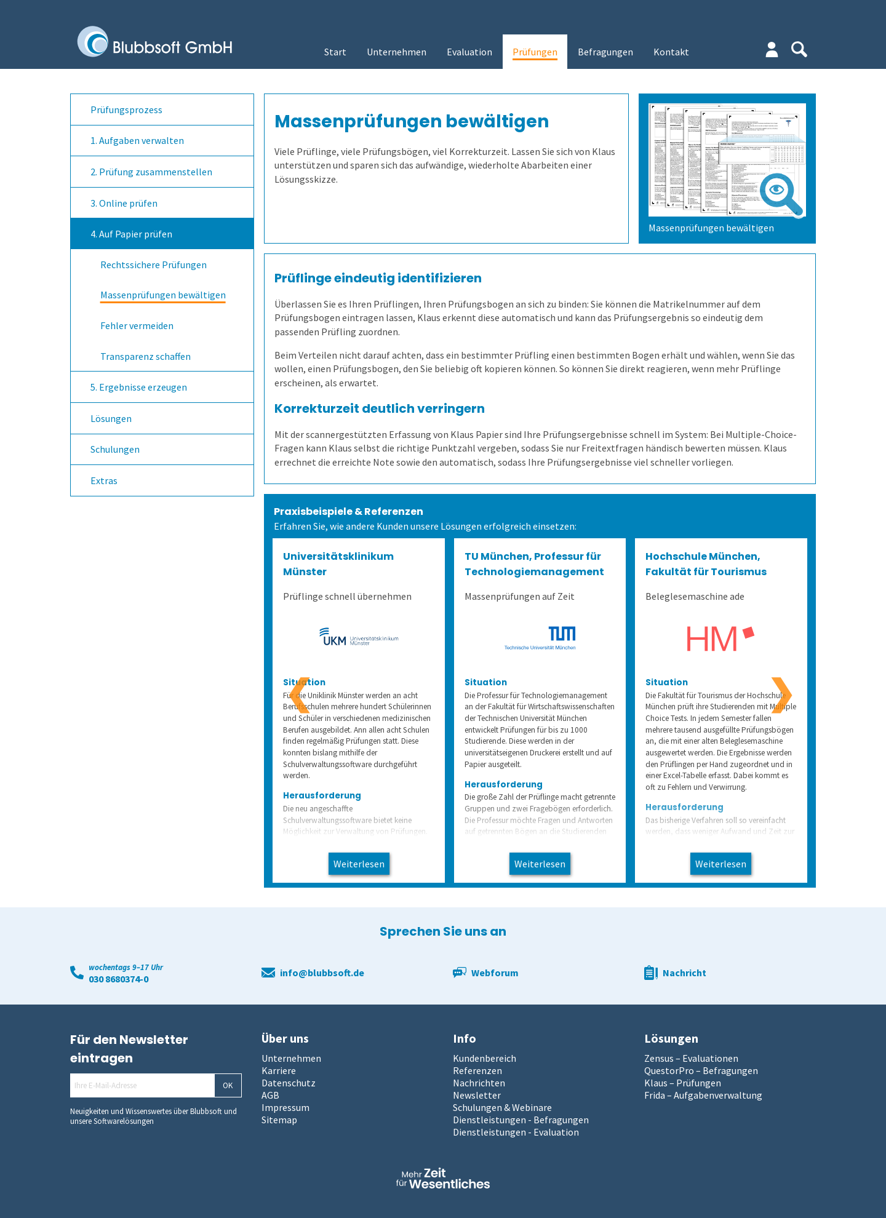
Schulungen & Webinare (502, 1107)
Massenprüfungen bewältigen (163, 295)
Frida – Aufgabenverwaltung (703, 1095)
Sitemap (279, 1119)
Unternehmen (396, 52)
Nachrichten (479, 1083)
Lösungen (111, 418)
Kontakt (671, 52)
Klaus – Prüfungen (682, 1083)
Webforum (495, 972)
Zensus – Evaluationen (691, 1058)
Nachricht (684, 972)
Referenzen (477, 1070)
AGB (270, 1095)
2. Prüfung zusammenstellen (151, 171)
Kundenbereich (484, 1058)
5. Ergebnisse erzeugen (138, 387)
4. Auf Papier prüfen (131, 234)
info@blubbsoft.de (322, 972)
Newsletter (477, 1095)
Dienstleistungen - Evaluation (516, 1132)
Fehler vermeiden (137, 325)
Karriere (278, 1070)
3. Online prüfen (124, 203)
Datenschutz (288, 1083)
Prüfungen (535, 52)
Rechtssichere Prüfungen (153, 264)
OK (228, 1085)
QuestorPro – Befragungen (701, 1070)
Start (335, 52)
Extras (104, 480)
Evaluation (469, 52)
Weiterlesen (359, 864)
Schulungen (115, 449)
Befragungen (605, 52)
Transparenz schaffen (145, 356)
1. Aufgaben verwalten (137, 140)
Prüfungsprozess (126, 109)
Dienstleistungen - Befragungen (521, 1119)
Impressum (285, 1107)
